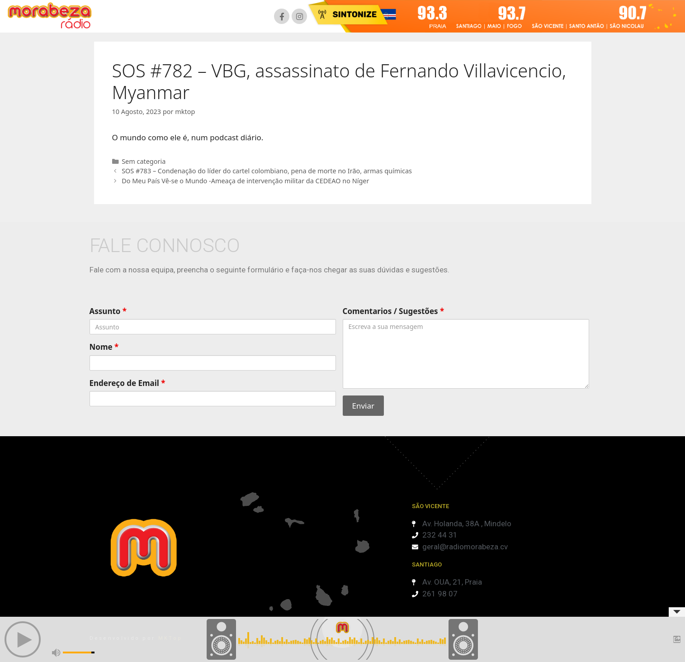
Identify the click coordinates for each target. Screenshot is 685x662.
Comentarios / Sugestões (393, 311)
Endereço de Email (127, 383)
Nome (104, 347)
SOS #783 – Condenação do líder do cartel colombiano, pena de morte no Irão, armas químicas (267, 171)
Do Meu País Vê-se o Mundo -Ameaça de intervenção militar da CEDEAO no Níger (245, 180)
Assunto (108, 311)
